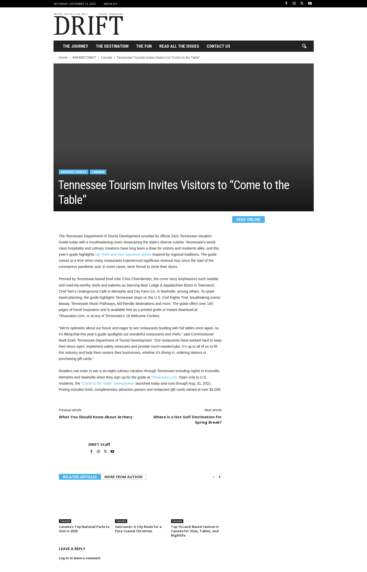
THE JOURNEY (75, 46)
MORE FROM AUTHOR (123, 476)
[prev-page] (213, 477)
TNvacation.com (164, 377)
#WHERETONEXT (84, 57)
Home (63, 57)
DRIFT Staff (99, 444)
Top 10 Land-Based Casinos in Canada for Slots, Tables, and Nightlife (195, 531)
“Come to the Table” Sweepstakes (108, 383)
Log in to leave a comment (79, 558)
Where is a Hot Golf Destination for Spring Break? (187, 419)
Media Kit (110, 4)
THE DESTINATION (112, 46)
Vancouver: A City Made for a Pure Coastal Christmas (138, 528)
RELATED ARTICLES (80, 476)
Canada (106, 57)
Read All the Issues (179, 46)
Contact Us (218, 46)
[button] (304, 46)
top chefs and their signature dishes (123, 254)
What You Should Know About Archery (96, 416)
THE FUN (144, 46)
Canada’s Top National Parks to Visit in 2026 (84, 528)
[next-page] (219, 477)
